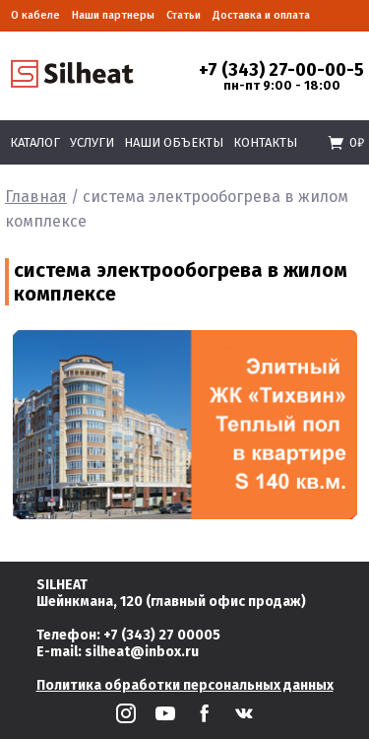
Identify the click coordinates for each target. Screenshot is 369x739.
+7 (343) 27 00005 (161, 635)
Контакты (265, 142)
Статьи (183, 15)
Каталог (35, 142)
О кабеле (35, 15)
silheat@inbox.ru (142, 651)
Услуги (92, 142)
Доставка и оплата (261, 15)
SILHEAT (62, 584)
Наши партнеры (113, 15)
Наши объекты (173, 142)
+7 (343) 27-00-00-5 (281, 70)
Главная (36, 196)
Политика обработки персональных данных (185, 685)
